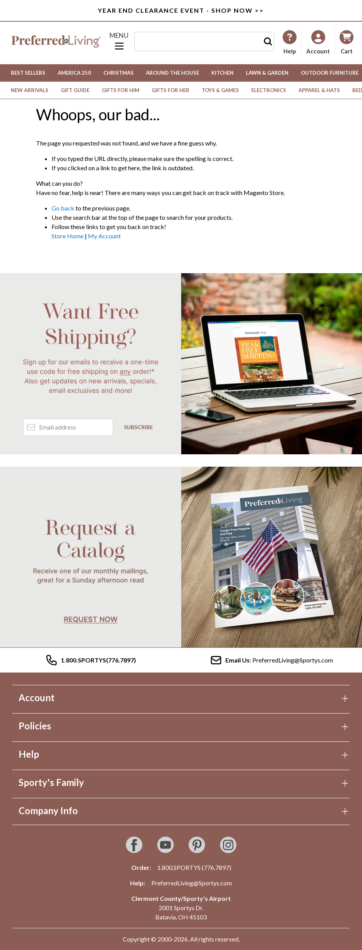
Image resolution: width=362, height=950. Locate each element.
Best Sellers (28, 73)
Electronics (268, 90)
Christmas (118, 73)
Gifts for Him (120, 90)
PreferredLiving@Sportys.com (191, 883)
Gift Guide (75, 90)
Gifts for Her (170, 90)
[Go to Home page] (56, 41)
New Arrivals (29, 90)
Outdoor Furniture (330, 73)
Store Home (67, 236)
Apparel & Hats (319, 90)
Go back (62, 208)
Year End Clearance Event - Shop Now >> (181, 10)
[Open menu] (119, 41)
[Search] (268, 41)
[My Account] (290, 42)
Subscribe (138, 427)
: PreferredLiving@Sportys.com (271, 660)
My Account (104, 236)
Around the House (172, 73)
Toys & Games (220, 90)
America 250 (74, 73)
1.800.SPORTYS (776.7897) (194, 867)
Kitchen (222, 73)
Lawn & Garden (267, 73)
